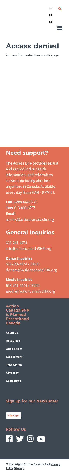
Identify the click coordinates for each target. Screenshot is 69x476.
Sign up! (13, 415)
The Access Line (19, 163)
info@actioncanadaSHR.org (28, 248)
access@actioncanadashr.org (30, 219)
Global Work (14, 356)
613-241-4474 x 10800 (22, 264)
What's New (14, 348)
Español (51, 20)
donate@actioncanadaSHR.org (31, 269)
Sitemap (19, 468)
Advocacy (12, 373)
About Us (12, 333)
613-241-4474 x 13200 (22, 285)
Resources (13, 341)
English (51, 7)
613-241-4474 (16, 242)
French (51, 14)
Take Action (14, 364)
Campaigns (13, 380)
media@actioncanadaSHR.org (30, 291)
